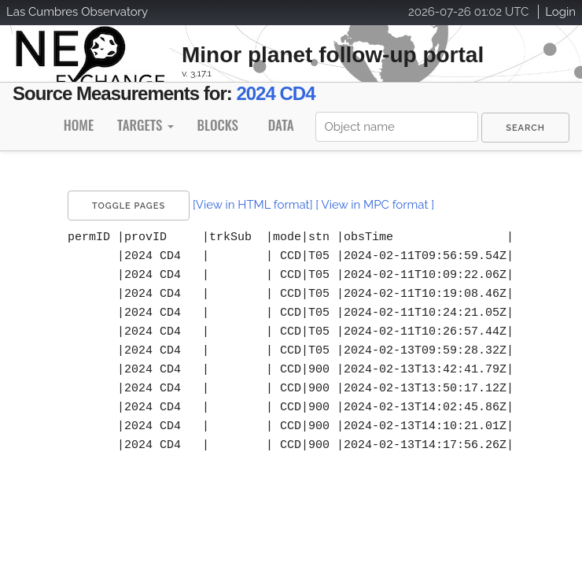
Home (79, 125)
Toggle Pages (128, 206)
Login (560, 12)
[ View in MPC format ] (374, 205)
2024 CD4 (275, 93)
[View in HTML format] (253, 205)
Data (281, 125)
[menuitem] (525, 128)
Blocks (217, 125)
